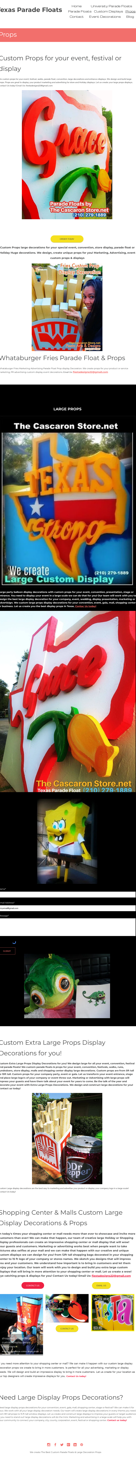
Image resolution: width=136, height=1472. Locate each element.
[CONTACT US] (32, 1285)
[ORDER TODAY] (67, 238)
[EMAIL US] (101, 1285)
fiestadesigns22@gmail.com (39, 85)
